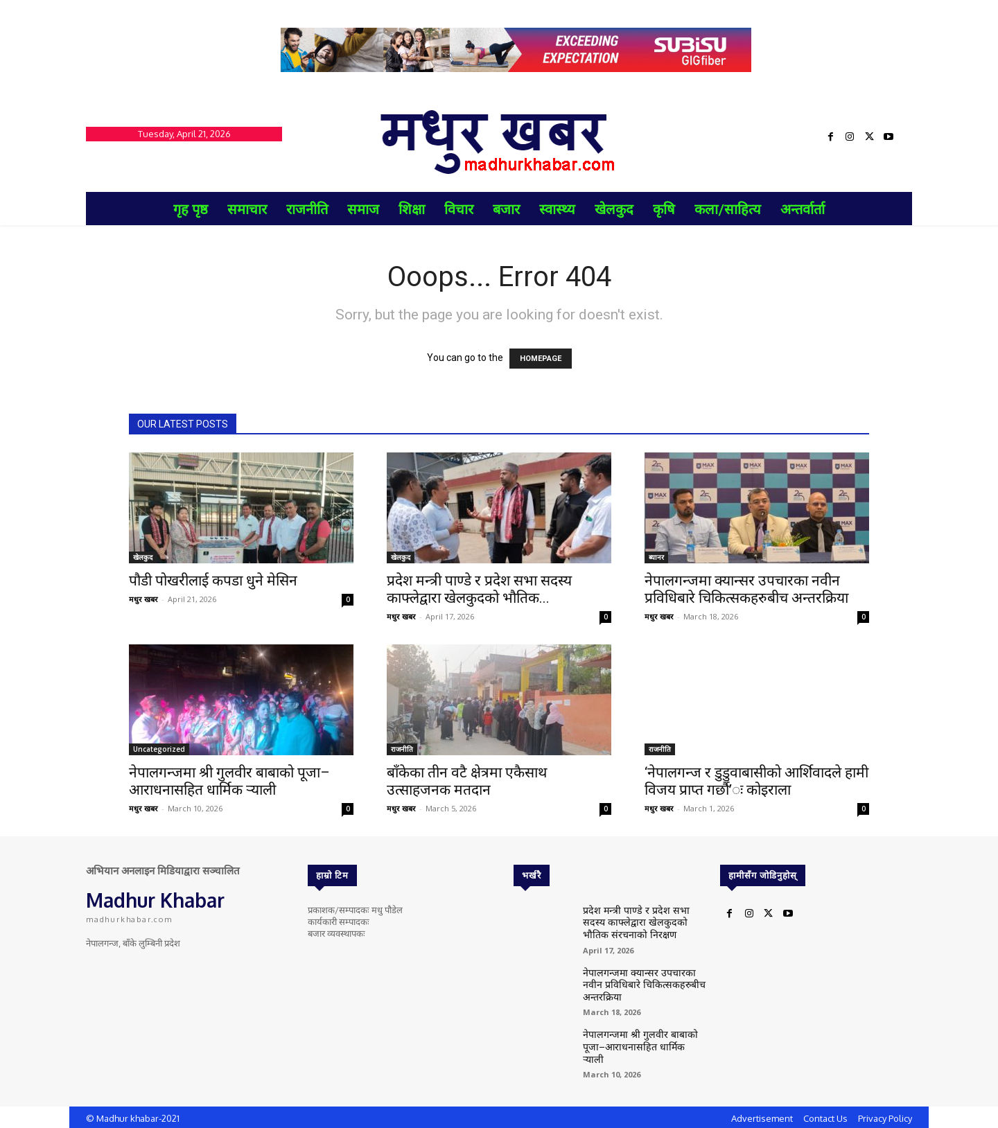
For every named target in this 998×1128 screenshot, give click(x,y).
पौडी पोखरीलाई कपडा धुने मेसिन (213, 580)
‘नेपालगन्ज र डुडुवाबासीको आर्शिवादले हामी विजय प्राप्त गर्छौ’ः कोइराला (756, 781)
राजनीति (402, 749)
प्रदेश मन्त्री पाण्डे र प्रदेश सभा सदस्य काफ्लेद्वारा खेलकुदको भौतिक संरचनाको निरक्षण (640, 920)
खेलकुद (142, 557)
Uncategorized (159, 749)
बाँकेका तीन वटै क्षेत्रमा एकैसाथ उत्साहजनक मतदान (467, 781)
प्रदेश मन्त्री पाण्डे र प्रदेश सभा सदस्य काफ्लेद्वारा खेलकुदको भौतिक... (479, 589)
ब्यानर (656, 557)
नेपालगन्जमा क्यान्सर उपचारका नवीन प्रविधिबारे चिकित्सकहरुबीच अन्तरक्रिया (746, 589)
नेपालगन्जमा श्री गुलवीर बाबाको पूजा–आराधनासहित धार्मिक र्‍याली (229, 781)
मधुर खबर (143, 599)
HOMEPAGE (540, 358)
